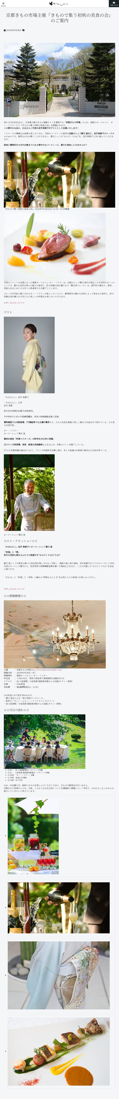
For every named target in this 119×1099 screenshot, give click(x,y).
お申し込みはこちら (14, 302)
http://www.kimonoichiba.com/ (46, 669)
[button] (3, 3)
